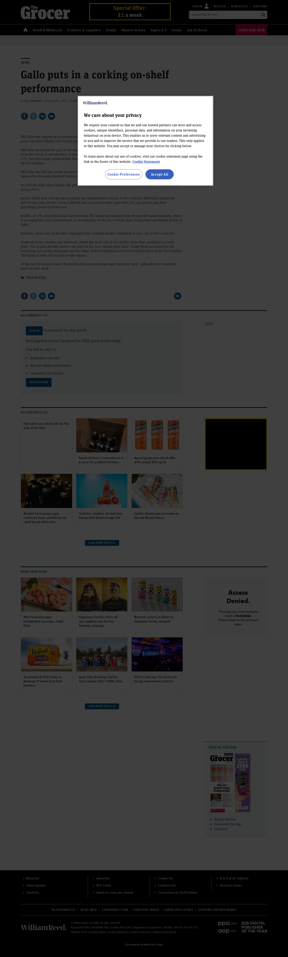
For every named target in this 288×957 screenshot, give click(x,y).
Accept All (159, 174)
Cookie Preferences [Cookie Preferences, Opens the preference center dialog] (123, 174)
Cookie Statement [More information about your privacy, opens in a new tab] (146, 161)
